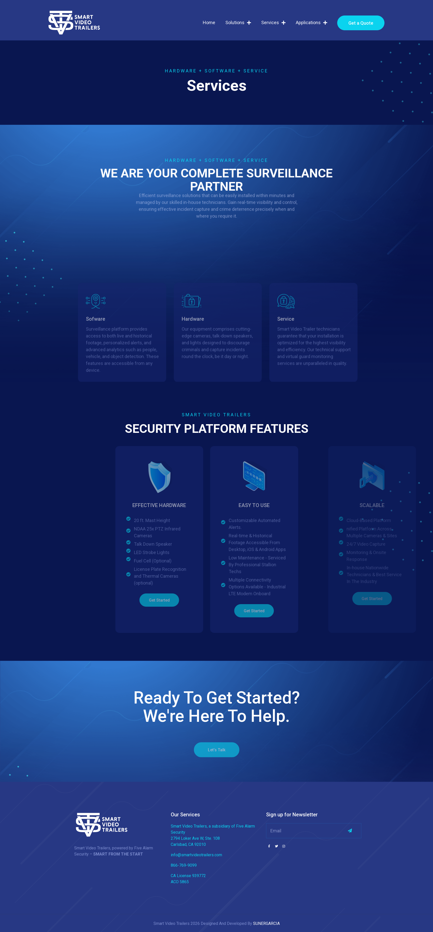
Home (209, 22)
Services (273, 22)
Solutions (238, 22)
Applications (311, 22)
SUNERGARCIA (266, 923)
